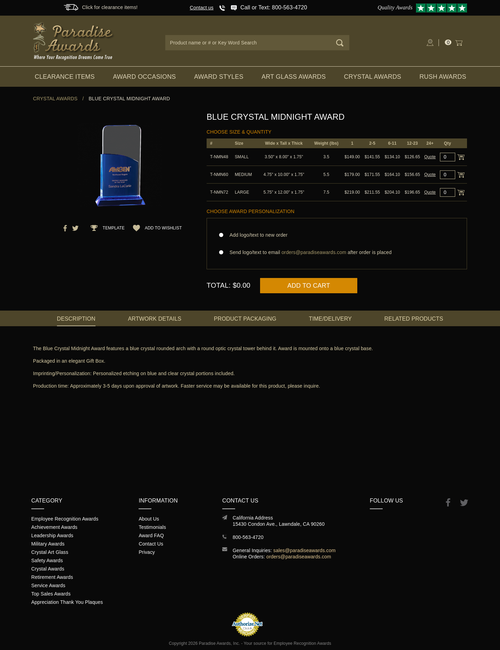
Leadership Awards (52, 535)
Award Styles (218, 76)
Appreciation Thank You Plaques (67, 602)
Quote (430, 156)
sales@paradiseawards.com (304, 550)
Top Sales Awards (50, 594)
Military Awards (48, 544)
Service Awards (48, 585)
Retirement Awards (52, 577)
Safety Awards (47, 560)
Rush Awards (442, 76)
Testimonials (152, 527)
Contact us (202, 7)
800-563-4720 (248, 537)
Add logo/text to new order (256, 234)
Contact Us (151, 544)
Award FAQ (151, 535)
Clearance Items (65, 76)
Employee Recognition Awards (64, 519)
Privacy (147, 552)
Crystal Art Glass (49, 552)
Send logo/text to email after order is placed (337, 252)
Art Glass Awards (293, 76)
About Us (149, 519)
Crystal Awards (372, 76)
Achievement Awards (54, 527)
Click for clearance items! (110, 7)
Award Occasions (144, 76)
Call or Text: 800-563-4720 (273, 7)
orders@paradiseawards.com (298, 556)
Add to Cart (309, 285)
